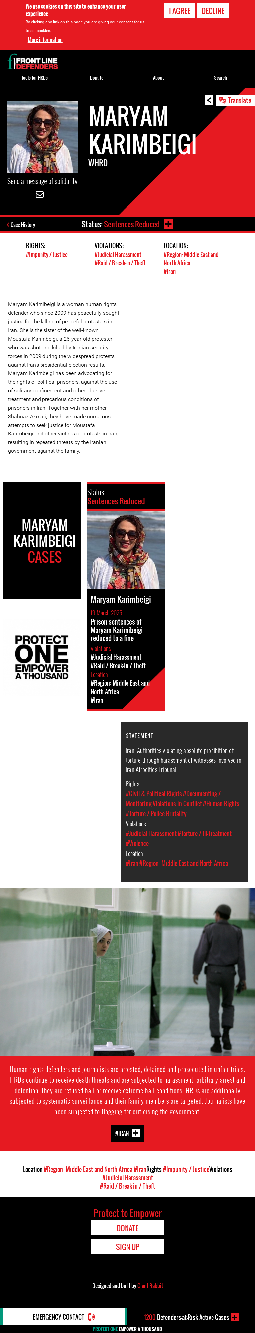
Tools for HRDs (34, 77)
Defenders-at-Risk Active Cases (186, 1317)
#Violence (137, 843)
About (158, 77)
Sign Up (127, 1246)
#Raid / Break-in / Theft (120, 263)
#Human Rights (221, 803)
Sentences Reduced (132, 224)
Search (220, 77)
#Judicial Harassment (118, 254)
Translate (239, 99)
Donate (96, 77)
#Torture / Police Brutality (156, 813)
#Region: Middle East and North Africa (183, 863)
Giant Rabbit (150, 1286)
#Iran (170, 271)
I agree (179, 10)
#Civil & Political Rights (154, 793)
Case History (23, 224)
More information (45, 40)
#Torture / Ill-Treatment (205, 833)
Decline (213, 10)
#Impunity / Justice (47, 254)
